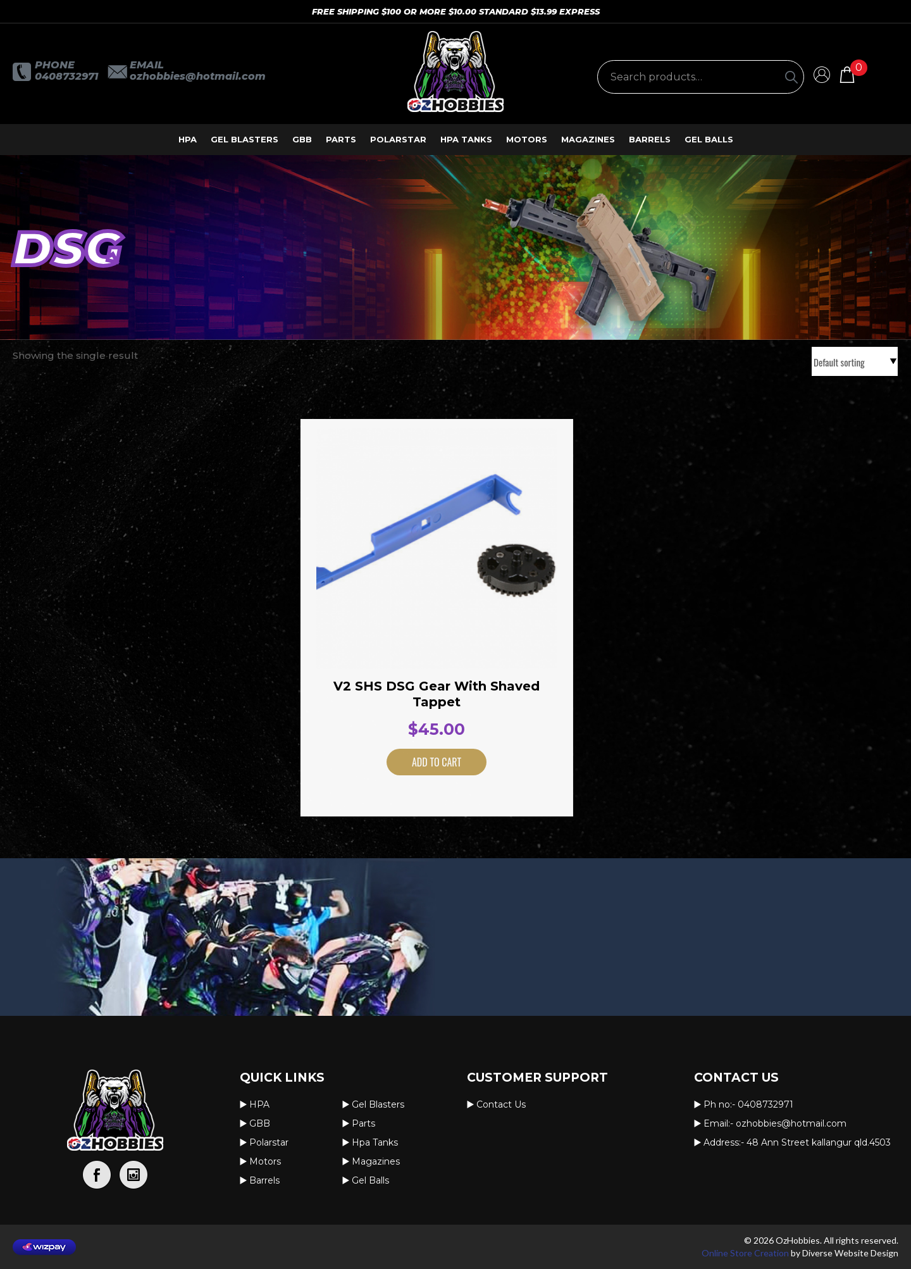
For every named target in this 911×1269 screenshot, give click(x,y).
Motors (526, 139)
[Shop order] (854, 361)
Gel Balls (709, 139)
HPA (187, 139)
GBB (302, 139)
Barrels (650, 139)
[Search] (791, 77)
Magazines (588, 139)
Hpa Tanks (466, 139)
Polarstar (398, 139)
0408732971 (66, 76)
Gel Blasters (244, 139)
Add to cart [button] (420, 762)
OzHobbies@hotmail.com (198, 76)
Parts (341, 139)
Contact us (501, 1104)
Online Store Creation (745, 1252)
